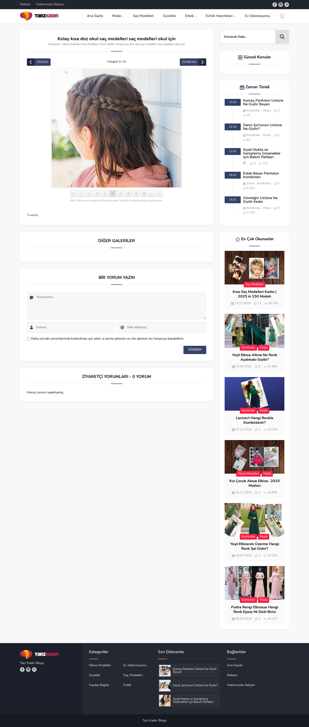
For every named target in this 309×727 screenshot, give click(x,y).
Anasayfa (54, 44)
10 (144, 193)
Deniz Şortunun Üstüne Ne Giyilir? (262, 127)
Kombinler (253, 110)
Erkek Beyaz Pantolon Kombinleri (261, 175)
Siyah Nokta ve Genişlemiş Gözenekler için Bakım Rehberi (261, 153)
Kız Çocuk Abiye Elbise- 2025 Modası (254, 483)
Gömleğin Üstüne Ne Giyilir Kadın (260, 200)
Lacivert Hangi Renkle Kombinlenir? (254, 420)
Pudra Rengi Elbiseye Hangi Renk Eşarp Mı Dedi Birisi (254, 610)
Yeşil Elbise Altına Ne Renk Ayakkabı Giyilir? (254, 357)
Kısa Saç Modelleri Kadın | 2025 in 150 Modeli (254, 294)
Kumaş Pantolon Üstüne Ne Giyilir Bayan (263, 102)
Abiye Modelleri (248, 473)
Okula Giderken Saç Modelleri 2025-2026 (88, 44)
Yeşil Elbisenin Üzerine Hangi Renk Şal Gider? (254, 546)
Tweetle (32, 215)
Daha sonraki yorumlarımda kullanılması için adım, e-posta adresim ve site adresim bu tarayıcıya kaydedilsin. (107, 339)
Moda (267, 110)
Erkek (251, 183)
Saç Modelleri (254, 284)
